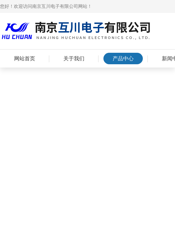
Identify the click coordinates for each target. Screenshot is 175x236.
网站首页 (24, 58)
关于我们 (73, 58)
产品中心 (123, 58)
